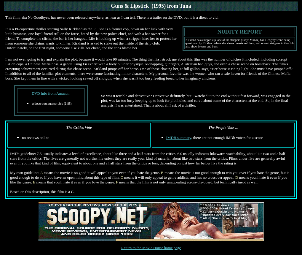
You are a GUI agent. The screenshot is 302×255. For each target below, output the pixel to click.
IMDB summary (178, 137)
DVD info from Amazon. (51, 93)
